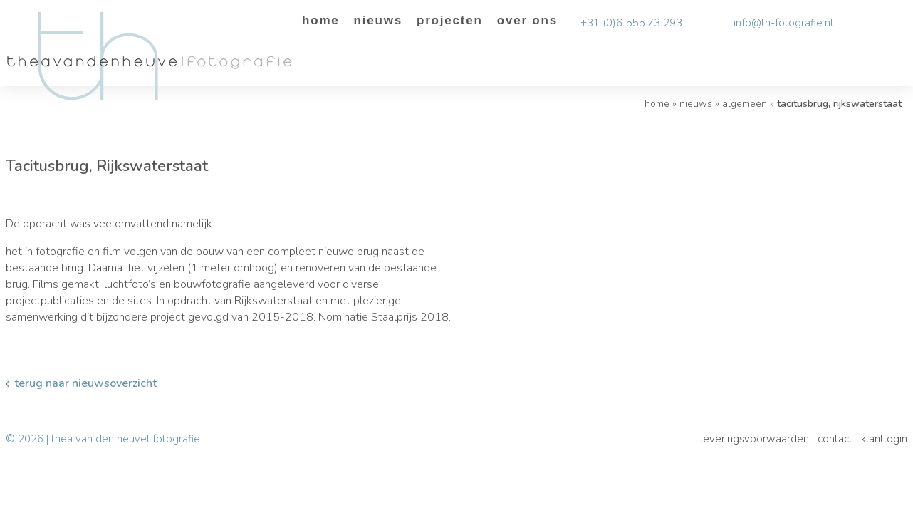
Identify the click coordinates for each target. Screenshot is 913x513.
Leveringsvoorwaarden (754, 439)
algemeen (744, 103)
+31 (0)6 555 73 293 (631, 23)
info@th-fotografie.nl (783, 23)
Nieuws (378, 20)
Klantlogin (884, 439)
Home (321, 20)
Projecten (450, 20)
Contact (835, 439)
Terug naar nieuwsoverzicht (85, 383)
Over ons (527, 20)
